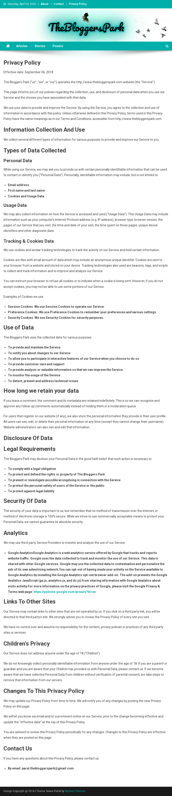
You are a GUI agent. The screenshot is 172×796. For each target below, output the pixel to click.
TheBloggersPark (86, 27)
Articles (22, 46)
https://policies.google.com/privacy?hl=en (65, 592)
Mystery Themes (75, 791)
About (44, 4)
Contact (59, 4)
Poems (58, 46)
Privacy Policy (78, 4)
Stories (40, 46)
